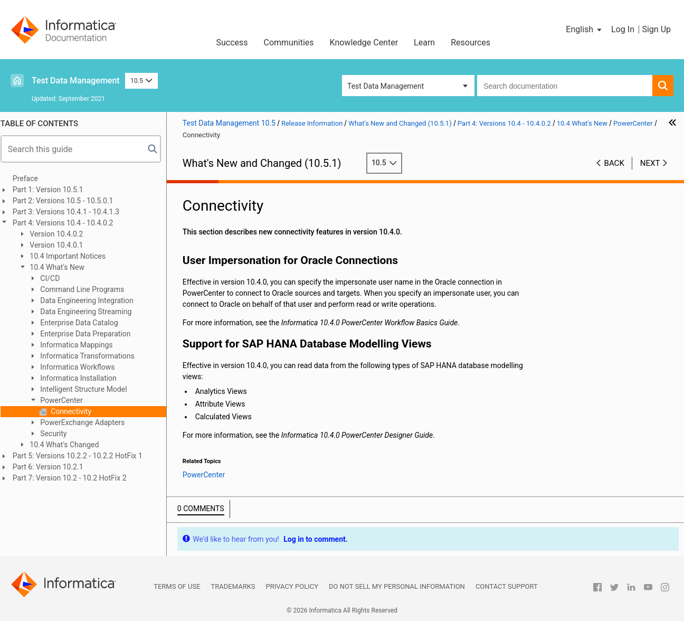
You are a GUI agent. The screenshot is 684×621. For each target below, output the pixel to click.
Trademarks (233, 586)
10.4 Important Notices (71, 256)
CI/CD (53, 278)
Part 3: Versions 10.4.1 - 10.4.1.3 (70, 212)
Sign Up (656, 29)
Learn (424, 42)
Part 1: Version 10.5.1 (52, 189)
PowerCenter (65, 400)
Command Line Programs (86, 289)
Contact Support (507, 586)
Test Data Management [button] (385, 86)
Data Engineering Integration (90, 300)
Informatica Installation (82, 378)
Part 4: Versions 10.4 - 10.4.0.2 (67, 223)
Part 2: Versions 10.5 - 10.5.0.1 (67, 200)
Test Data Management (76, 81)
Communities (289, 42)
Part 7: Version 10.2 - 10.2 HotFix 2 (74, 478)
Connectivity (75, 411)
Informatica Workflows (81, 367)
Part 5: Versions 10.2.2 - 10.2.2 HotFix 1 (82, 455)
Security (57, 433)
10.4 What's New (61, 267)
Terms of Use (177, 586)
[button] (584, 29)
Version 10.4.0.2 (60, 234)
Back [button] (614, 163)
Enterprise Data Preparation (89, 334)
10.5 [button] (141, 80)
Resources (470, 42)
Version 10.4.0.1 (60, 245)
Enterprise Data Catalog (83, 322)
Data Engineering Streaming (90, 311)
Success (232, 42)
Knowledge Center (364, 42)
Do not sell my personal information (397, 586)
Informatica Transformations (91, 356)
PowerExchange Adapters (86, 422)
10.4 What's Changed (68, 444)
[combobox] (564, 85)
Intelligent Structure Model (87, 389)
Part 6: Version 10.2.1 (52, 467)
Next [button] (650, 163)
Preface (30, 178)
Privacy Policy (292, 586)
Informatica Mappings (80, 345)
